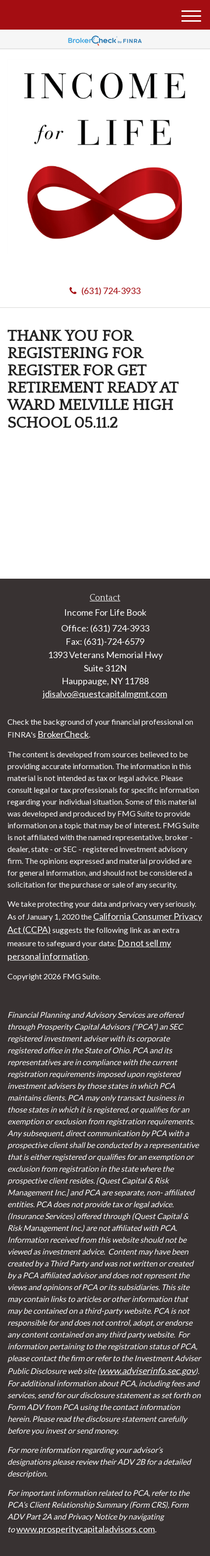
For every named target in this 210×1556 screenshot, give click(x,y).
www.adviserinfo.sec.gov (147, 1370)
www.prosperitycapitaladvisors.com (85, 1528)
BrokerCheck (63, 734)
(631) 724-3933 (105, 290)
